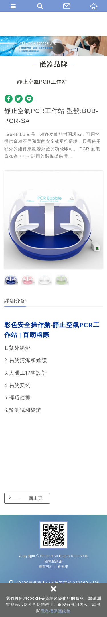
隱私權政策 (53, 561)
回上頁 (36, 498)
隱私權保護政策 (56, 611)
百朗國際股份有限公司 (53, 24)
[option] (53, 220)
